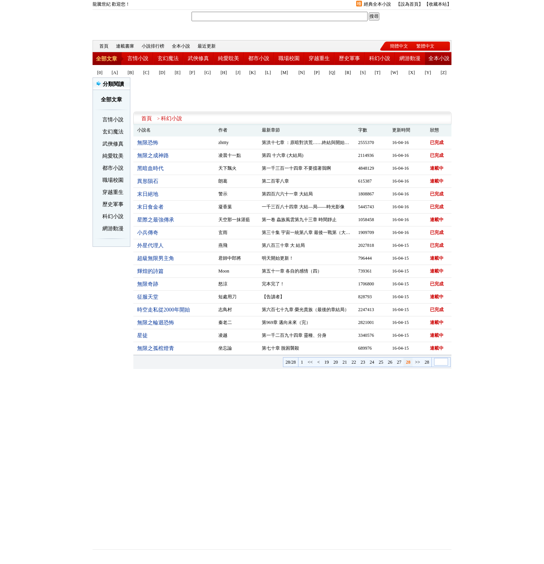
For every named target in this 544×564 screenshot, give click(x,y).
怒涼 (222, 284)
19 (326, 362)
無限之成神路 (153, 155)
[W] (394, 72)
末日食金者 (150, 207)
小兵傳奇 (147, 233)
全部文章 (106, 59)
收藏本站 (438, 4)
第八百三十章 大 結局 (283, 245)
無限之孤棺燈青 (155, 348)
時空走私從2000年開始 (163, 310)
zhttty (223, 142)
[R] (348, 72)
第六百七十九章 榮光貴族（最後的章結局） (305, 309)
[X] (412, 72)
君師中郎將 (229, 258)
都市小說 (258, 58)
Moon (223, 271)
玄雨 (222, 232)
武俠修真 (198, 58)
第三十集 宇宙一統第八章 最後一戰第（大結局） (310, 232)
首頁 (103, 46)
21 (344, 362)
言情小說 (137, 58)
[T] (377, 72)
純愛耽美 (228, 58)
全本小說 (181, 46)
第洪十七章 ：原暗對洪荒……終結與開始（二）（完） (317, 142)
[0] (99, 72)
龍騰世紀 (134, 23)
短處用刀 (227, 296)
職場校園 (289, 58)
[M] (284, 72)
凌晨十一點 (229, 155)
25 (381, 362)
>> (417, 362)
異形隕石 (147, 181)
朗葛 (222, 181)
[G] (207, 72)
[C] (146, 72)
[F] (192, 72)
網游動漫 (409, 58)
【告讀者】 (273, 296)
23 (362, 362)
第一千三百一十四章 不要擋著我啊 (296, 168)
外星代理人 (150, 245)
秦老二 (225, 322)
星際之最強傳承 (155, 220)
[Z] (443, 72)
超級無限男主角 (155, 258)
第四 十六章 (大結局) (282, 155)
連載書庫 (125, 46)
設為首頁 (409, 4)
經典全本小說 (377, 4)
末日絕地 (147, 194)
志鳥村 (225, 309)
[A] (114, 72)
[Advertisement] (292, 94)
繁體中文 (425, 46)
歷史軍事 (349, 58)
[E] (178, 72)
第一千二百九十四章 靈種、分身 (294, 335)
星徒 (142, 335)
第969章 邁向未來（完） (286, 322)
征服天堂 (147, 297)
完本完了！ (273, 284)
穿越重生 (319, 58)
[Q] (332, 72)
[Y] (428, 72)
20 (335, 362)
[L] (268, 72)
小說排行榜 (153, 46)
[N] (301, 72)
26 (390, 362)
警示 (222, 194)
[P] (317, 72)
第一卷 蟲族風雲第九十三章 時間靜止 (299, 219)
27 (399, 362)
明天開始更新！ (278, 258)
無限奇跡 (147, 284)
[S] (363, 72)
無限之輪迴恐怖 (155, 322)
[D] (162, 72)
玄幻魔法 (168, 58)
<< (310, 362)
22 (353, 362)
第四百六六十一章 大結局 (287, 194)
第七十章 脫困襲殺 (280, 348)
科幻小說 (379, 58)
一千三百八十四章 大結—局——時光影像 (303, 206)
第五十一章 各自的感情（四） (292, 271)
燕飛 (222, 245)
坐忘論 (225, 348)
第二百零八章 (275, 181)
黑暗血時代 (150, 168)
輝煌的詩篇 (150, 271)
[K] (252, 72)
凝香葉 (225, 206)
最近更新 (207, 46)
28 (427, 362)
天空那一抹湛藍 (234, 219)
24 (371, 362)
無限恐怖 (147, 143)
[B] (131, 72)
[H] (224, 72)
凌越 (222, 335)
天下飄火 (227, 168)
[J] (238, 72)
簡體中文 (399, 46)
